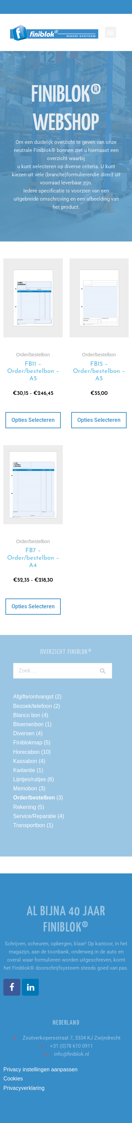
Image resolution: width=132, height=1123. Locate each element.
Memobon (25, 788)
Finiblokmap (27, 742)
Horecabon (26, 752)
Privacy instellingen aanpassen (40, 1069)
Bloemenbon (28, 724)
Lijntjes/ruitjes (29, 779)
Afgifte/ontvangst (33, 696)
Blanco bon (26, 715)
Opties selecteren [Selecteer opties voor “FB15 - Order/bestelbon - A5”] (99, 420)
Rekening (24, 807)
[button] (110, 32)
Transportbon (29, 825)
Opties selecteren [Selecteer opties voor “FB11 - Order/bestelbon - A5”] (33, 420)
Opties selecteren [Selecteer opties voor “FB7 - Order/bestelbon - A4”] (33, 606)
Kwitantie (24, 770)
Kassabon (25, 761)
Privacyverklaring (24, 1088)
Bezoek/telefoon (32, 706)
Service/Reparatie (34, 816)
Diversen (23, 733)
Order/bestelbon (34, 797)
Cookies (13, 1078)
